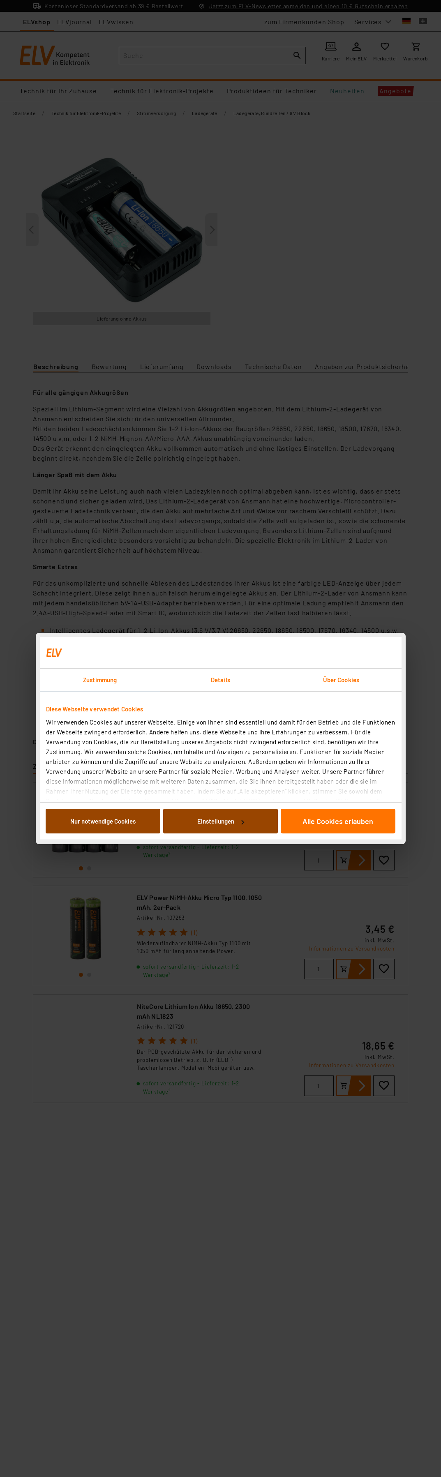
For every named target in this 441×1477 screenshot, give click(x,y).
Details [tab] (220, 679)
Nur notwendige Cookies (103, 821)
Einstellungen (220, 821)
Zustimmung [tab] (100, 679)
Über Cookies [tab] (341, 679)
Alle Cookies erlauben (337, 821)
